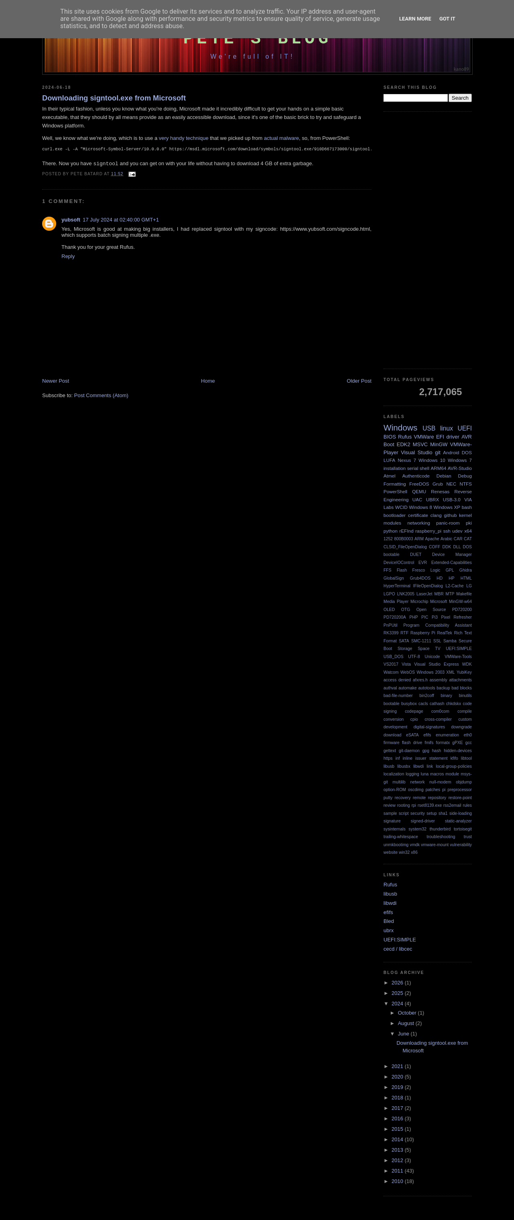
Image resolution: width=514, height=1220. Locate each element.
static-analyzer (458, 821)
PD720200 (462, 609)
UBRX (432, 499)
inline (407, 758)
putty (388, 798)
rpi (414, 805)
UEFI (464, 428)
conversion (393, 719)
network (417, 782)
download (392, 735)
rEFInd (407, 530)
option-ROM (394, 789)
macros (437, 774)
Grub (437, 483)
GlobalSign (393, 578)
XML (450, 672)
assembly (438, 680)
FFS (387, 570)
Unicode (432, 656)
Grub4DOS (420, 578)
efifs (427, 735)
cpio (414, 719)
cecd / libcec (397, 949)
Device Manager (452, 554)
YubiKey (464, 672)
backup (443, 688)
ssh (447, 530)
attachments (460, 680)
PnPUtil (390, 625)
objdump (464, 782)
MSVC (420, 444)
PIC (424, 617)
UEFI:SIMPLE (459, 648)
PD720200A (394, 617)
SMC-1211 (421, 641)
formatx (443, 742)
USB (428, 428)
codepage (414, 711)
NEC (451, 483)
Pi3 (435, 617)
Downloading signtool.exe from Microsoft (114, 98)
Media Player (395, 601)
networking (418, 522)
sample (390, 813)
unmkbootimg (395, 845)
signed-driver (423, 821)
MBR (439, 594)
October (408, 1013)
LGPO (389, 594)
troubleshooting (440, 837)
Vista (406, 664)
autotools (426, 688)
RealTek (444, 633)
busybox (409, 703)
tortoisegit (463, 829)
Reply (68, 258)
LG (469, 586)
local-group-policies (454, 766)
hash (436, 750)
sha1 (443, 813)
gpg (425, 750)
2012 (398, 1160)
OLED (389, 609)
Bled (388, 921)
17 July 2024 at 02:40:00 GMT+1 (121, 221)
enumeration (447, 735)
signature (392, 821)
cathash (437, 703)
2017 (398, 1108)
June (404, 1034)
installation (394, 468)
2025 (398, 993)
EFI (440, 437)
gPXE (457, 742)
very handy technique (184, 138)
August (407, 1023)
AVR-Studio (460, 468)
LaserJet (424, 594)
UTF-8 (414, 656)
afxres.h (420, 680)
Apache (432, 539)
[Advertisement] (427, 240)
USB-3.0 (452, 499)
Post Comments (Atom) (101, 397)
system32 (417, 829)
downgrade (461, 727)
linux (446, 428)
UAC (417, 499)
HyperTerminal (396, 586)
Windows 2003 (430, 672)
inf (398, 758)
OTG (405, 609)
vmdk (415, 845)
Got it (447, 19)
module (452, 774)
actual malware (281, 138)
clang (436, 515)
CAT (468, 539)
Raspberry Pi (422, 633)
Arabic (446, 539)
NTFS (466, 483)
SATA (404, 641)
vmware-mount (435, 845)
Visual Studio (416, 452)
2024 (398, 1004)
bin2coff (427, 695)
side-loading (460, 813)
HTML (466, 578)
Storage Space (414, 648)
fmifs (429, 742)
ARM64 (438, 468)
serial (412, 468)
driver (452, 437)
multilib (399, 782)
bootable (391, 703)
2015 (398, 1129)
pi (443, 789)
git (438, 452)
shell (424, 468)
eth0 (468, 735)
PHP (413, 617)
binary (446, 695)
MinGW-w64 (460, 601)
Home (208, 382)
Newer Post (55, 382)
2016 (398, 1118)
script (404, 813)
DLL (457, 547)
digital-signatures (429, 727)
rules (467, 805)
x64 (468, 530)
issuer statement (431, 758)
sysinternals (394, 829)
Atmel (389, 475)
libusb (388, 766)
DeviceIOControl (398, 562)
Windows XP (447, 507)
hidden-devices (458, 750)
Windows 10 (431, 460)
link (430, 766)
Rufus (405, 437)
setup (431, 813)
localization (393, 774)
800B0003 (403, 539)
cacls (423, 703)
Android (451, 452)
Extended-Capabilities (451, 562)
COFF (434, 547)
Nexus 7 (407, 460)
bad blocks (462, 688)
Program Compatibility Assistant (437, 625)
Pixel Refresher (456, 617)
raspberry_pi (428, 530)
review (389, 805)
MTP (450, 594)
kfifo (454, 758)
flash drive (412, 742)
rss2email (452, 805)
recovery (403, 798)
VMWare (424, 437)
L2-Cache (455, 586)
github (450, 515)
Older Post (359, 382)
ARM (419, 539)
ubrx (388, 930)
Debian (443, 475)
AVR (466, 437)
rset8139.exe (430, 805)
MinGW (438, 444)
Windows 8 (420, 507)
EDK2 (403, 444)
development (395, 727)
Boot (388, 444)
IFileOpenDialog (428, 586)
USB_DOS (393, 656)
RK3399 (391, 633)
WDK (467, 664)
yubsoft (70, 221)
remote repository (429, 798)
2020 (398, 1077)
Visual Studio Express (436, 664)
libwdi (418, 766)
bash (467, 507)
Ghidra (465, 570)
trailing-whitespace (400, 837)
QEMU (419, 491)
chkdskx (453, 703)
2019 (398, 1087)
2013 (398, 1150)
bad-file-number (398, 695)
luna (425, 774)
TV (437, 648)
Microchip (419, 601)
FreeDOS (419, 483)
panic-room (447, 522)
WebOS (407, 672)
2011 (398, 1171)
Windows (400, 427)
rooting (403, 805)
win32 (404, 852)
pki (469, 522)
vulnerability (461, 845)
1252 (388, 539)
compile (464, 711)
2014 (398, 1139)
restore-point (460, 798)
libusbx (404, 766)
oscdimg (416, 789)
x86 (414, 852)
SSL (437, 641)
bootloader (394, 515)
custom (465, 719)
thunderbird (440, 829)
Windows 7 (460, 460)
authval (390, 688)
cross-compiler (438, 719)
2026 (398, 983)
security (417, 813)
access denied (397, 680)
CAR (458, 539)
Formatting (394, 483)
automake (407, 688)
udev (457, 530)
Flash (402, 570)
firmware (391, 742)
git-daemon (409, 750)
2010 (398, 1181)
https (388, 758)
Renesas (440, 491)
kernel (465, 515)
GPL (450, 570)
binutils (465, 695)
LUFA (389, 460)
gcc (468, 742)
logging (412, 774)
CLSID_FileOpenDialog (405, 547)
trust (468, 837)
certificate (418, 515)
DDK (446, 547)
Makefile (464, 594)
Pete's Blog (257, 39)
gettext (389, 750)
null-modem (440, 782)
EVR (422, 562)
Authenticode (416, 475)
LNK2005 (405, 594)
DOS (467, 452)
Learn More (415, 19)
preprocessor (459, 789)
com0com (440, 711)
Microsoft (438, 601)
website (390, 852)
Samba (450, 641)
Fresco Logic (426, 570)
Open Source (431, 609)
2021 (398, 1066)
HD (439, 578)
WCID (401, 507)
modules (392, 522)
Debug (465, 475)
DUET (415, 554)
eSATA (412, 735)
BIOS (389, 437)
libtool (466, 758)
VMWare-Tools (458, 656)
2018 (398, 1098)
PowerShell (395, 491)
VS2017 (390, 664)
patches (433, 789)
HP (451, 578)
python (390, 530)
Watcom (391, 672)
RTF (404, 633)
